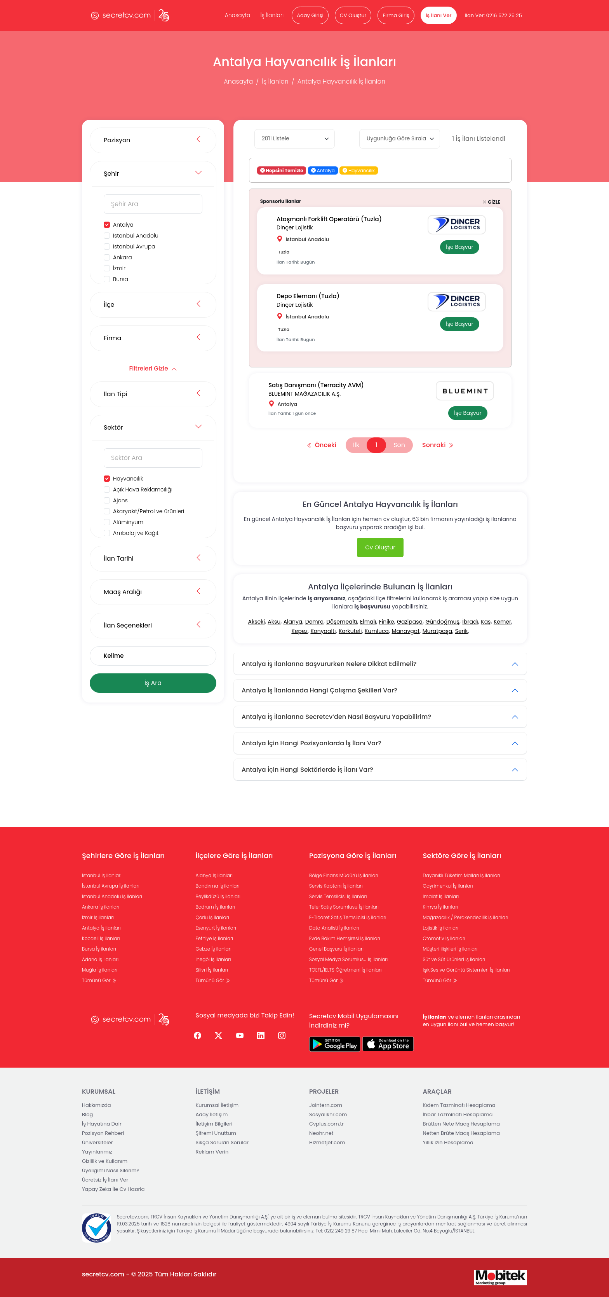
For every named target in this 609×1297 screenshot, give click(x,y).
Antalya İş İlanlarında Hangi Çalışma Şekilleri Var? (319, 690)
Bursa (120, 279)
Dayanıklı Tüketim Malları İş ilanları (461, 875)
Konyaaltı (323, 631)
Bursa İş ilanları (99, 949)
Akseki (256, 622)
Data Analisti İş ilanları (334, 928)
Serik (461, 631)
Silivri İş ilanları (212, 970)
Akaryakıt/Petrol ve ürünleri (148, 511)
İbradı (470, 622)
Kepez (299, 631)
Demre (314, 622)
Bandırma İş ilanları (218, 886)
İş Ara (153, 682)
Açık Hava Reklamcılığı (142, 489)
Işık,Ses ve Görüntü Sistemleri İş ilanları (466, 970)
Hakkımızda (96, 1105)
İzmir (119, 268)
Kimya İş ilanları (440, 907)
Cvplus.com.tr (326, 1123)
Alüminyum (128, 522)
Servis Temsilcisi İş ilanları (338, 896)
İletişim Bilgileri (214, 1123)
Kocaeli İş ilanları (101, 938)
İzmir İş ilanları (98, 917)
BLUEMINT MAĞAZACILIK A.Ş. (304, 394)
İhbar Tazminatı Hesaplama (458, 1114)
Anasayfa (238, 15)
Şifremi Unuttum (216, 1133)
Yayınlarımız (97, 1151)
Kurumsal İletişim (217, 1105)
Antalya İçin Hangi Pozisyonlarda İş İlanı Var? (311, 743)
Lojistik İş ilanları (441, 928)
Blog (87, 1114)
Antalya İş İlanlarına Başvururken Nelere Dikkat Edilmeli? (329, 663)
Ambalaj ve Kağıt (135, 533)
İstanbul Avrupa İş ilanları (110, 886)
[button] (313, 170)
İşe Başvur (459, 247)
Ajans (120, 500)
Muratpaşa (437, 631)
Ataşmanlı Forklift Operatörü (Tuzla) (329, 219)
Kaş (486, 622)
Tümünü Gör (99, 980)
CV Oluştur (353, 15)
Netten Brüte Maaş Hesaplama (461, 1133)
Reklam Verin (212, 1151)
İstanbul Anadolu (135, 235)
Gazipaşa (410, 622)
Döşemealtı (341, 622)
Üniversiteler (97, 1142)
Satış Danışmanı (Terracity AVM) (316, 385)
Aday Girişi (310, 15)
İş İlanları (272, 15)
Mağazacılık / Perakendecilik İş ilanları (465, 917)
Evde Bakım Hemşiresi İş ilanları (344, 938)
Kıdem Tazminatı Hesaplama (459, 1105)
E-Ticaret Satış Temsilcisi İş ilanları (347, 917)
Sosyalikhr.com (328, 1114)
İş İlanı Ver (439, 15)
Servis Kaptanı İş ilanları (336, 886)
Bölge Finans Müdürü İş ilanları (343, 875)
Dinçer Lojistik (295, 227)
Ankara (122, 257)
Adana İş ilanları (100, 959)
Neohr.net (321, 1133)
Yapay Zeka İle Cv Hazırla (113, 1189)
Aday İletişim (212, 1114)
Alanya (293, 622)
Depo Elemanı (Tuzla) (308, 296)
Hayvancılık (128, 478)
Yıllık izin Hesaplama (448, 1142)
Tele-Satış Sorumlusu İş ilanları (344, 907)
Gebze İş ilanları (213, 949)
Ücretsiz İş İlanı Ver (105, 1179)
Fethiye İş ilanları (214, 938)
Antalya (123, 225)
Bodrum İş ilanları (215, 907)
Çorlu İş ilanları (212, 917)
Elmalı (368, 622)
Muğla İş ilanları (99, 970)
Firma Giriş (396, 15)
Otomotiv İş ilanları (444, 938)
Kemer (502, 622)
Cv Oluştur (380, 547)
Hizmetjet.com (327, 1142)
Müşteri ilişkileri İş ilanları (450, 949)
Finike (386, 622)
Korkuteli (350, 631)
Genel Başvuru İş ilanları (336, 949)
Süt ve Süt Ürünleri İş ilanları (454, 959)
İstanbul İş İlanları (102, 875)
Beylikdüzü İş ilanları (218, 896)
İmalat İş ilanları (441, 896)
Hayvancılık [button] (359, 170)
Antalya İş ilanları (101, 928)
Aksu (274, 622)
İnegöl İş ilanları (213, 959)
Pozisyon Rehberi (103, 1133)
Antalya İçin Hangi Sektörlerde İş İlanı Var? (307, 769)
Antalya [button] (323, 170)
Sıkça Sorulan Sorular (222, 1142)
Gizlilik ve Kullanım (104, 1161)
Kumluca (377, 631)
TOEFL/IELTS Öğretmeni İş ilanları (345, 970)
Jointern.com (325, 1105)
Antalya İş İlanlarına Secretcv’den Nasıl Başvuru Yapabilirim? (336, 716)
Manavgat (405, 631)
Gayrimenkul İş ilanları (448, 886)
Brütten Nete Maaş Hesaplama (461, 1123)
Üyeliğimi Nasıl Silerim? (110, 1170)
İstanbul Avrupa (134, 246)
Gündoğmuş (442, 622)
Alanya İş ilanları (214, 875)
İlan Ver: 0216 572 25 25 (493, 15)
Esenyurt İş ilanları (216, 928)
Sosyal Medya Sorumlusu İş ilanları (348, 959)
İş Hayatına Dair (102, 1123)
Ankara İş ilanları (100, 907)
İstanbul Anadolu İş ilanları (112, 896)
